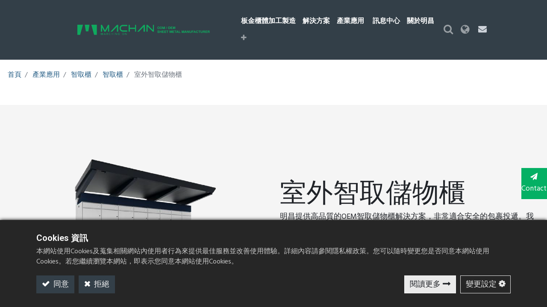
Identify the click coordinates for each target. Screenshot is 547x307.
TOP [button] (530, 217)
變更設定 (481, 284)
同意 (60, 284)
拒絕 (100, 284)
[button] (453, 22)
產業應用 (46, 60)
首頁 (14, 60)
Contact (530, 182)
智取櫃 (81, 60)
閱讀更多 (425, 284)
